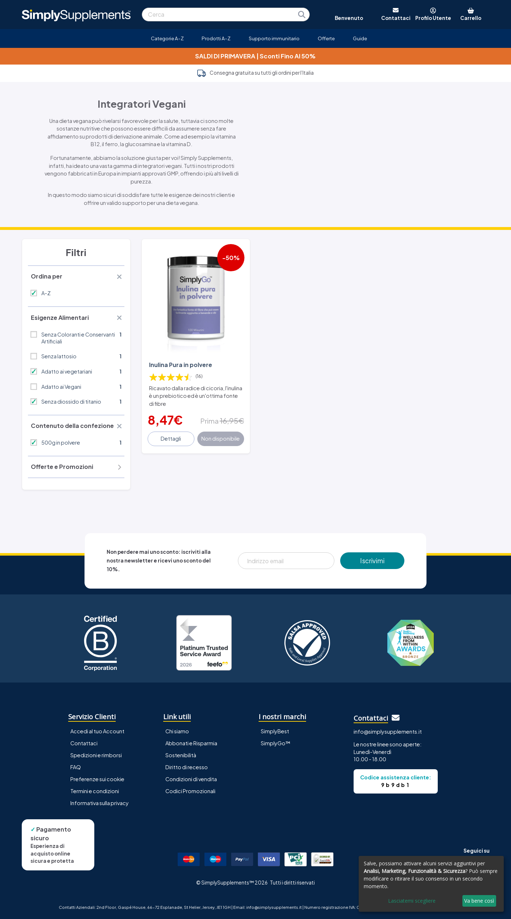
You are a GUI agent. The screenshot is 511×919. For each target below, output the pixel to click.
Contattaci (84, 743)
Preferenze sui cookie (97, 779)
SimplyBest (275, 731)
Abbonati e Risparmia (191, 743)
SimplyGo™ (275, 743)
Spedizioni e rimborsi (96, 755)
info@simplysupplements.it (388, 731)
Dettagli (171, 438)
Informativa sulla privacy (99, 803)
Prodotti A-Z (216, 38)
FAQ (75, 767)
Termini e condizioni (94, 791)
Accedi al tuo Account (97, 731)
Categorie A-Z (167, 38)
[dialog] (431, 884)
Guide (360, 38)
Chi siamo (177, 731)
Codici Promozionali (190, 791)
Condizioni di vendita (191, 779)
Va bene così (479, 900)
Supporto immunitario (274, 38)
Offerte (326, 38)
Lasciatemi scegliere (412, 900)
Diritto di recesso (186, 767)
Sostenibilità (180, 755)
